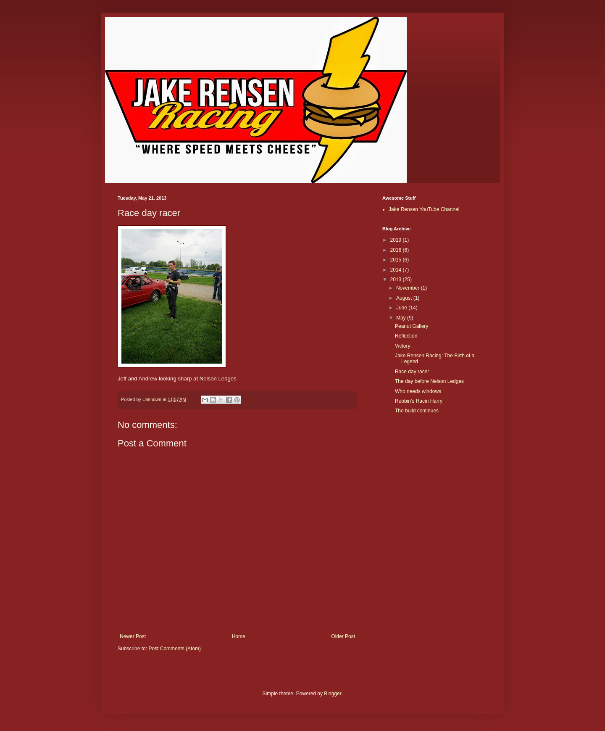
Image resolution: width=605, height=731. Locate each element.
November (408, 288)
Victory (402, 346)
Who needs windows (418, 391)
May (401, 318)
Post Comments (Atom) (174, 649)
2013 (396, 279)
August (404, 298)
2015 (396, 260)
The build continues (417, 411)
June (402, 308)
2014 (396, 270)
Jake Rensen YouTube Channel (424, 209)
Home (238, 636)
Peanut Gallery (411, 326)
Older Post (343, 636)
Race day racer (412, 372)
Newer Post (133, 636)
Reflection (406, 336)
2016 (396, 250)
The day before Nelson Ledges (429, 381)
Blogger (332, 694)
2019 (396, 240)
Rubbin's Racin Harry (418, 401)
